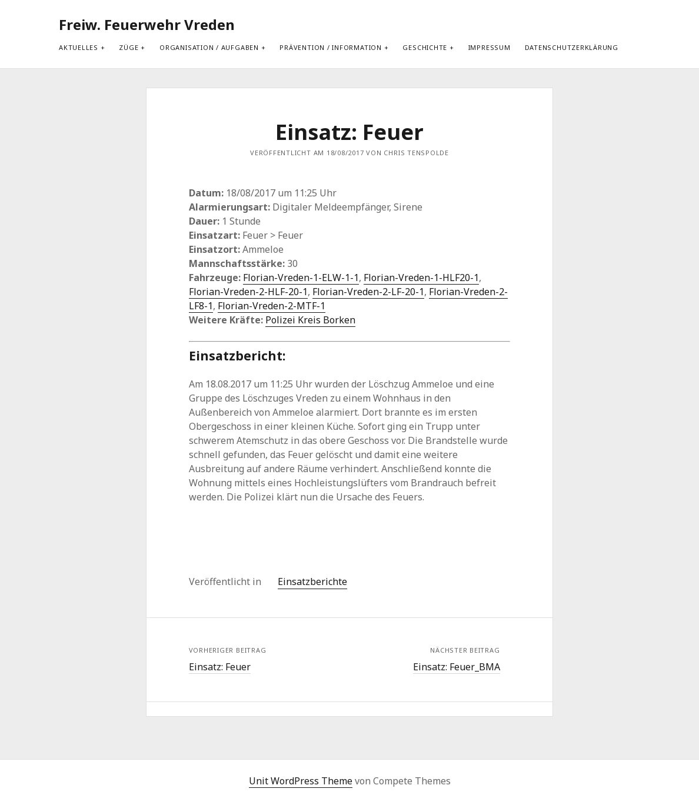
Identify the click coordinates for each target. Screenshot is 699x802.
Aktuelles (78, 47)
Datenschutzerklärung (571, 47)
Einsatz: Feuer (220, 666)
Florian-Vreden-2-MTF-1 (271, 305)
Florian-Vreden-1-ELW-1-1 (301, 277)
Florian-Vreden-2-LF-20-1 (368, 291)
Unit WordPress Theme (300, 780)
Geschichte (424, 47)
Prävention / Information (330, 47)
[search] (641, 24)
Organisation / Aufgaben (209, 47)
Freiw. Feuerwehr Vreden (147, 24)
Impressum (489, 47)
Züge (128, 47)
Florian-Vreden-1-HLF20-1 (421, 277)
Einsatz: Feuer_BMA (456, 666)
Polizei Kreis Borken (310, 319)
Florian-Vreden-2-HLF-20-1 (248, 291)
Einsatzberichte (312, 581)
